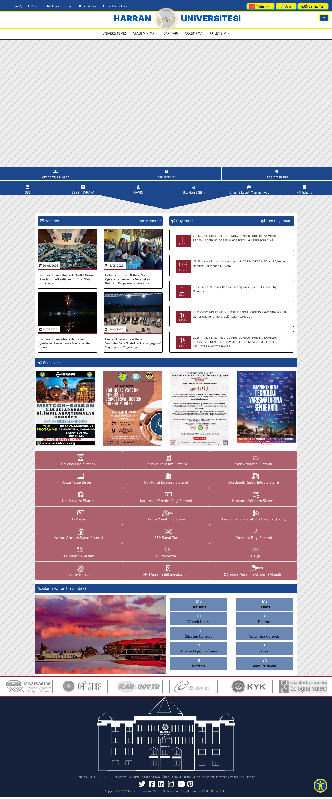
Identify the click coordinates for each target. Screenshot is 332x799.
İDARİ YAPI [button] (170, 33)
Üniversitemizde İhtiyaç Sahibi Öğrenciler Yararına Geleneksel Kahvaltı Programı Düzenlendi (128, 281)
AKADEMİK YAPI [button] (144, 33)
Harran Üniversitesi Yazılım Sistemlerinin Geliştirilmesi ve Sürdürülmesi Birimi (177, 793)
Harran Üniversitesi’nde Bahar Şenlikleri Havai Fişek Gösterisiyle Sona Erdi (64, 345)
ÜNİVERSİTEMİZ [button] (115, 33)
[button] (324, 17)
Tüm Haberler (149, 222)
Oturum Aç (14, 5)
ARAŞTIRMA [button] (194, 33)
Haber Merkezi (87, 5)
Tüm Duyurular (278, 222)
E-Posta (32, 5)
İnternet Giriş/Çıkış (113, 5)
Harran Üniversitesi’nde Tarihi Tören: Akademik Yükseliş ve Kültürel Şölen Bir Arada (66, 281)
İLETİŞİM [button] (218, 33)
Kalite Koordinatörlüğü (57, 5)
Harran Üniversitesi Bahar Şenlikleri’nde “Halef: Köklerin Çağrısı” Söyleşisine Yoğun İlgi (133, 345)
